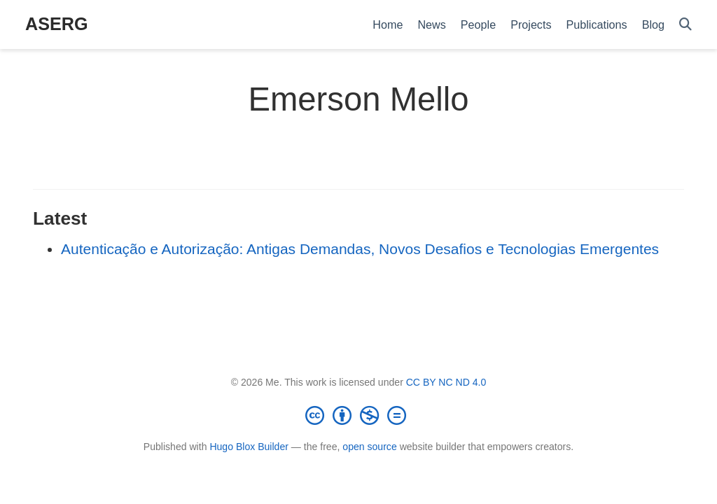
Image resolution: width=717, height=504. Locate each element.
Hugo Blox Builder (248, 446)
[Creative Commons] (358, 415)
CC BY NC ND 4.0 (446, 382)
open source (369, 446)
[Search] (685, 25)
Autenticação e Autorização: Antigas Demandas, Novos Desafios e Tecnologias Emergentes (360, 249)
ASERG (56, 24)
